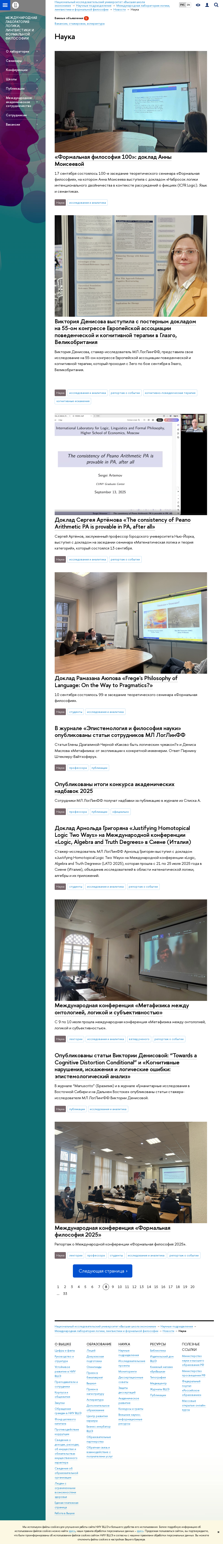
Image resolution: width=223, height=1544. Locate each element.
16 (163, 1286)
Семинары (14, 60)
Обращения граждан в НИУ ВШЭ (68, 1411)
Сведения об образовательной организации (66, 1472)
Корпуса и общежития (62, 1394)
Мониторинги (127, 1371)
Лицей (91, 1350)
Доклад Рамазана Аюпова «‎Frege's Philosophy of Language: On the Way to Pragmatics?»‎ (116, 681)
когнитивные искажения (73, 401)
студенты (75, 712)
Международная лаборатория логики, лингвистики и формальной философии (106, 1331)
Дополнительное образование (98, 1408)
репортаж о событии (125, 393)
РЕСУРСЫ (158, 1344)
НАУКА (124, 1344)
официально (120, 812)
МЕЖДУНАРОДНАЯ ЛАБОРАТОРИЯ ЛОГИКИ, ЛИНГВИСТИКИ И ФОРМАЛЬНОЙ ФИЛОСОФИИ (21, 27)
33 (65, 1293)
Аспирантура (95, 1400)
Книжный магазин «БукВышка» (161, 1369)
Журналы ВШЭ (159, 1389)
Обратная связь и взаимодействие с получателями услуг (100, 1451)
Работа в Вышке (65, 1513)
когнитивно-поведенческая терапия (170, 393)
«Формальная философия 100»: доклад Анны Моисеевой (113, 160)
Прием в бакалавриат (95, 1375)
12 (134, 1286)
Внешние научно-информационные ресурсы (130, 1419)
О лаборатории (17, 51)
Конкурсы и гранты (130, 1409)
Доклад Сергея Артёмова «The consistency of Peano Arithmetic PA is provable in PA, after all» (123, 523)
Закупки (60, 1403)
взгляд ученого (139, 1039)
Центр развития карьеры (97, 1418)
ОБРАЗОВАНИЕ (99, 1344)
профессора (78, 768)
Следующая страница (102, 1271)
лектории (75, 1039)
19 (185, 1286)
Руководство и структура (64, 1358)
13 (142, 1286)
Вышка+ (92, 1383)
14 (149, 1286)
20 (192, 1286)
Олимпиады (94, 1367)
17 (171, 1286)
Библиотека (158, 1350)
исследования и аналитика (87, 202)
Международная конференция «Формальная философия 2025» (112, 1231)
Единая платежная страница (66, 1505)
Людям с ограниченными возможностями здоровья (65, 1490)
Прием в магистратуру (95, 1391)
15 (156, 1286)
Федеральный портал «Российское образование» (191, 1388)
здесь (72, 1531)
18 (178, 1286)
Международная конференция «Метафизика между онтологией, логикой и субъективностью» (122, 1008)
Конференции (17, 70)
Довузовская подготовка (95, 1358)
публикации (99, 768)
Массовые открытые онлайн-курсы (194, 1405)
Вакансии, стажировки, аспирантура (80, 23)
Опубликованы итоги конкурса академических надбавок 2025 (114, 787)
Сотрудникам (16, 115)
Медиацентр (158, 1383)
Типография (158, 1377)
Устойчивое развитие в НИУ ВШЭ (65, 1371)
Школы (11, 79)
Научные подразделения (177, 1326)
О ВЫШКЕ (63, 1344)
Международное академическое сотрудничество (19, 102)
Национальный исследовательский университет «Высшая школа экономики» (105, 1326)
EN (188, 4)
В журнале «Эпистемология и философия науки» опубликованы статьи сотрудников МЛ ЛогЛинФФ (120, 731)
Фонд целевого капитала (65, 1421)
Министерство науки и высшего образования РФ (193, 1360)
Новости (168, 1331)
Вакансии (13, 124)
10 (120, 1286)
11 (127, 1286)
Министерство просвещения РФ (193, 1373)
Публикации (15, 88)
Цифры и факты (65, 1350)
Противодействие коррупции (67, 1432)
